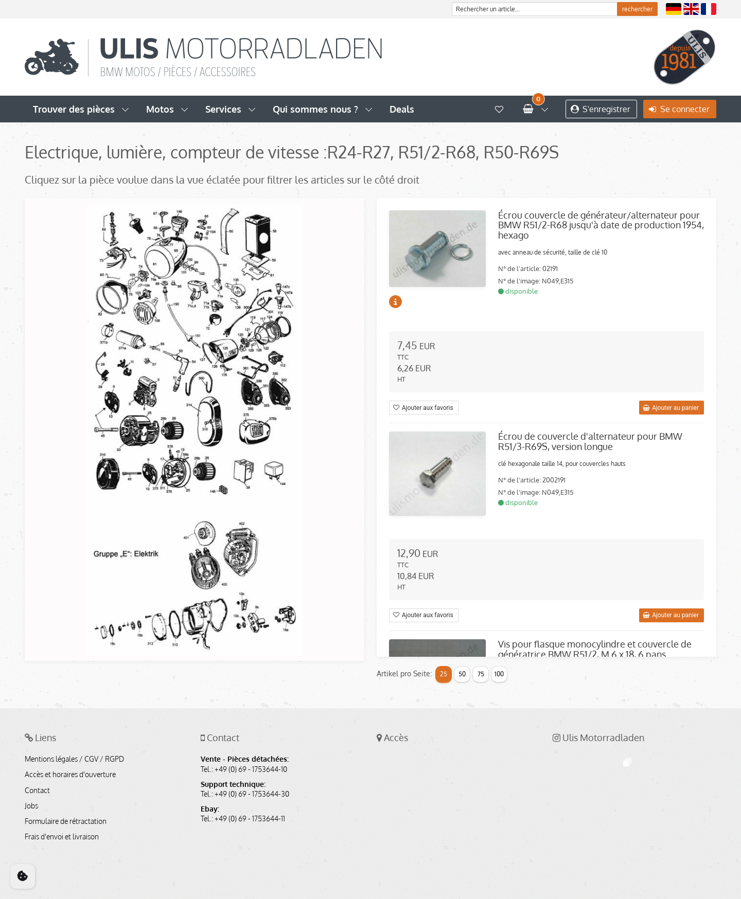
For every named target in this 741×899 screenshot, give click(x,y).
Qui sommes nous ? (315, 109)
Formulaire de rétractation (66, 821)
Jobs (31, 806)
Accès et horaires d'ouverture (70, 774)
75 (481, 674)
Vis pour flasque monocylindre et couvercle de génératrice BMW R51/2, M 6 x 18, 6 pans (595, 649)
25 (443, 674)
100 (499, 674)
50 (462, 674)
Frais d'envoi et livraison (62, 837)
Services (223, 109)
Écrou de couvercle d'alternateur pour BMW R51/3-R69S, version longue (590, 441)
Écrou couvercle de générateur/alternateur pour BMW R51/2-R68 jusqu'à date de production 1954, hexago (601, 225)
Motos (160, 109)
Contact (37, 790)
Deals (402, 109)
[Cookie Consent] (22, 876)
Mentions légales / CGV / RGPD (74, 759)
